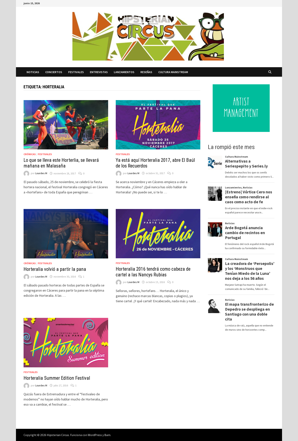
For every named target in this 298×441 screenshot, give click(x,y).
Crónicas (30, 154)
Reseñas (146, 72)
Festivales (76, 72)
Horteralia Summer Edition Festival (57, 378)
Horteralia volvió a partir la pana (55, 269)
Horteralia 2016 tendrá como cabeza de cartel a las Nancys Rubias (153, 272)
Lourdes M (41, 173)
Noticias (33, 72)
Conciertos (53, 72)
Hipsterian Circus (58, 435)
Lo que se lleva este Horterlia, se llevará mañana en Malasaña (61, 163)
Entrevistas (99, 72)
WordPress (95, 435)
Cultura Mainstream (173, 72)
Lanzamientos (124, 72)
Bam (107, 435)
